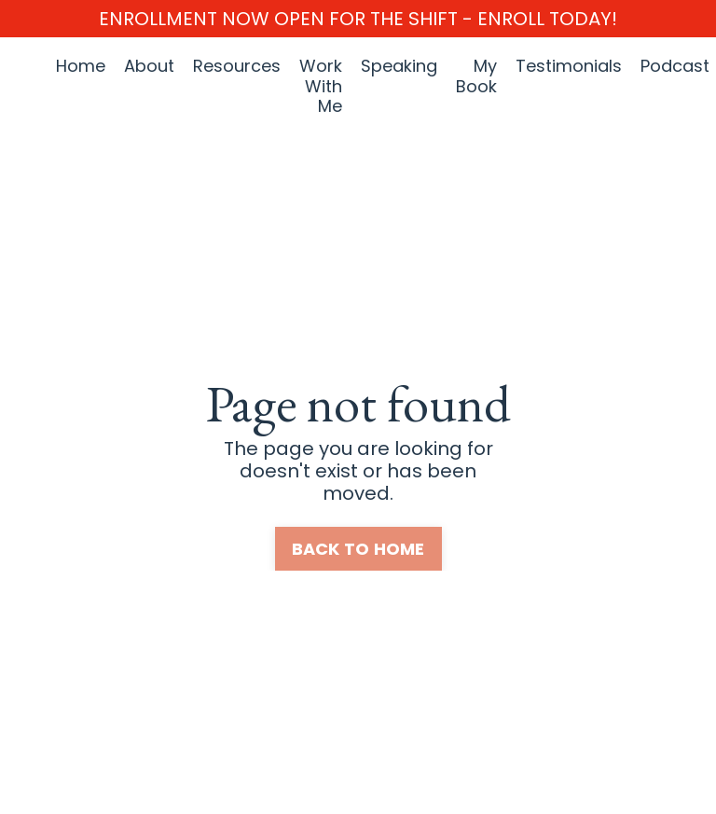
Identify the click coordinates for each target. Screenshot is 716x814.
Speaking (399, 66)
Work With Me (320, 86)
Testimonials (569, 66)
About (149, 66)
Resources (237, 66)
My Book (476, 77)
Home (80, 66)
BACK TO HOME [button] (358, 548)
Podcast (674, 66)
